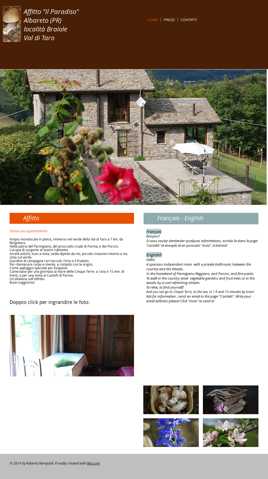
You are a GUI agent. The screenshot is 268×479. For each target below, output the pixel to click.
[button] (72, 345)
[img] (171, 399)
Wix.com (93, 463)
